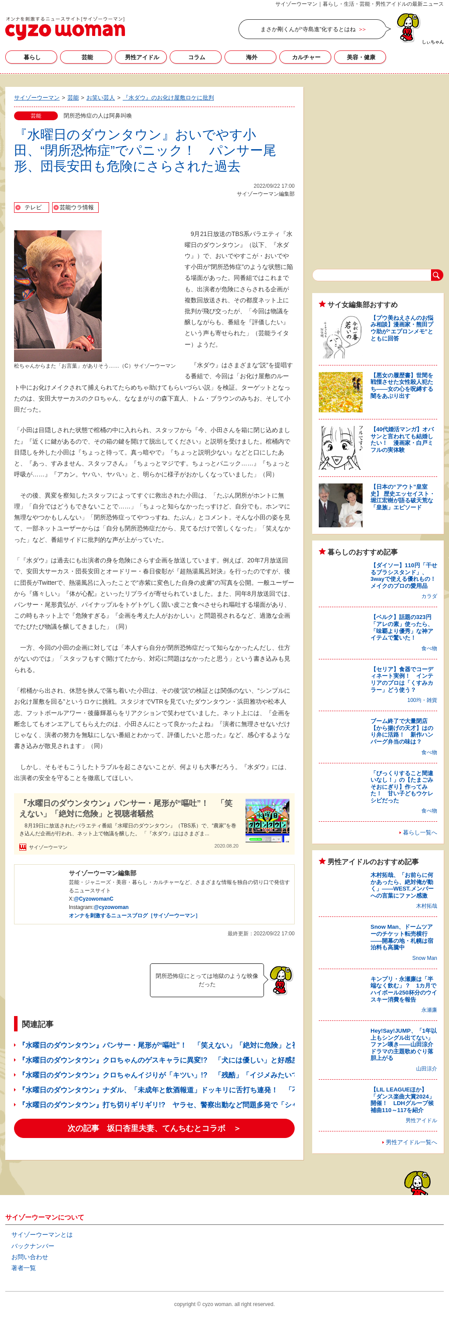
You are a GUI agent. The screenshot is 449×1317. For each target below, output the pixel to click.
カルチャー (306, 57)
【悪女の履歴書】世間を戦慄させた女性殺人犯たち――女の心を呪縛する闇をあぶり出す (402, 385)
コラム (196, 57)
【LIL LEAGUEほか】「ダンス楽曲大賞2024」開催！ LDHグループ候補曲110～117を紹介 (403, 1099)
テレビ (33, 207)
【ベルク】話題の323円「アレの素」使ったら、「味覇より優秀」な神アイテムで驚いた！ (402, 627)
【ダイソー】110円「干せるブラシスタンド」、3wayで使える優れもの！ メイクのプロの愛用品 (406, 575)
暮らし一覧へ (420, 832)
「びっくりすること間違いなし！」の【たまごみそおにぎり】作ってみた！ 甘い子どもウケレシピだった (402, 787)
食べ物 (429, 648)
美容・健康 (361, 57)
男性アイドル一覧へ (411, 1142)
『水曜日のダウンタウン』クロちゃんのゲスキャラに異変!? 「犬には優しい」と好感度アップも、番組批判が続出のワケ (211, 1060)
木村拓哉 (426, 906)
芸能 (87, 57)
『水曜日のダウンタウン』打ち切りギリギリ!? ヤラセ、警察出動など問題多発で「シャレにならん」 (179, 1105)
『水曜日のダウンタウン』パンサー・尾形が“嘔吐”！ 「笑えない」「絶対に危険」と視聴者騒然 (125, 808)
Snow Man (424, 958)
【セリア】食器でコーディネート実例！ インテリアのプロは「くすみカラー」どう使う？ (402, 679)
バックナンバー (32, 1245)
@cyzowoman (111, 907)
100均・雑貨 (422, 700)
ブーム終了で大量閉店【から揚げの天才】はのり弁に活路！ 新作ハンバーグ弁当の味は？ (402, 731)
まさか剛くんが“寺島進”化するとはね (308, 29)
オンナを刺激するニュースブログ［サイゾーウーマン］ (134, 916)
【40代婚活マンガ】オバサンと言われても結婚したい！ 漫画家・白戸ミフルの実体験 (402, 439)
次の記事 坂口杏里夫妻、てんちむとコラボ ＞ (154, 1128)
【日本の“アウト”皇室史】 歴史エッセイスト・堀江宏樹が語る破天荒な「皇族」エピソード (403, 497)
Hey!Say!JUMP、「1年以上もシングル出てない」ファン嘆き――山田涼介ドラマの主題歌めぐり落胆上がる (404, 1044)
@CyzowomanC (93, 899)
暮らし (32, 57)
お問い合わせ (29, 1256)
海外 (251, 57)
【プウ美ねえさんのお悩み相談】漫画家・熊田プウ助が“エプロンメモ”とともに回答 (402, 328)
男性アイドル (142, 57)
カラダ (429, 596)
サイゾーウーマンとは (42, 1234)
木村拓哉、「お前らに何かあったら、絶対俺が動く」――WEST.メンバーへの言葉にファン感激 (402, 885)
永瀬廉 (429, 1010)
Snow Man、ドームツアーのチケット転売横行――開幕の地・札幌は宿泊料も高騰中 (402, 937)
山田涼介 (426, 1069)
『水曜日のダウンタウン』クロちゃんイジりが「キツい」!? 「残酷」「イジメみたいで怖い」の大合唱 (183, 1075)
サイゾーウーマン (65, 28)
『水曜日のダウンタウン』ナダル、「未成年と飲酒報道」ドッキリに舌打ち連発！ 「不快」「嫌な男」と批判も (197, 1090)
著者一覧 (23, 1267)
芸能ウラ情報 (77, 207)
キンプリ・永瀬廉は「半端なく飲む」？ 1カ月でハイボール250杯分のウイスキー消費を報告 (404, 989)
